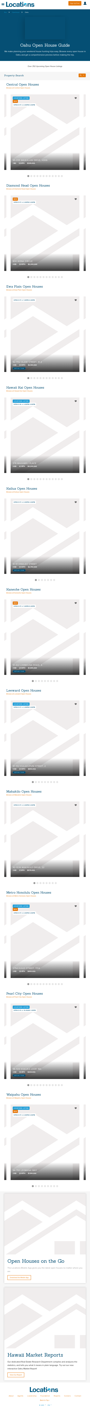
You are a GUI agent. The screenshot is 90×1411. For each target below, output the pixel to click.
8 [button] (50, 176)
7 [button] (47, 176)
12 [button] (62, 176)
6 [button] (44, 176)
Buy (5, 12)
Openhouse (15, 12)
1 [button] (28, 176)
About (11, 1396)
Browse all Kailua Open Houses (17, 492)
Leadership (32, 1396)
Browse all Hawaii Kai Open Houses (19, 391)
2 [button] (31, 176)
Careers (67, 1396)
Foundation (45, 1396)
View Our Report (16, 1375)
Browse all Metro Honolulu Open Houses (21, 896)
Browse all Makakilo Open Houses (19, 795)
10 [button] (56, 176)
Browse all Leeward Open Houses (18, 694)
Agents (20, 1396)
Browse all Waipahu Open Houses (18, 1098)
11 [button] (59, 176)
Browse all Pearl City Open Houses (19, 997)
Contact (78, 1396)
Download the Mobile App (19, 1278)
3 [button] (34, 176)
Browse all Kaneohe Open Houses (18, 593)
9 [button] (53, 176)
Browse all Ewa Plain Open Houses (19, 290)
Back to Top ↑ (45, 1400)
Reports (57, 1396)
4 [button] (37, 176)
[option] (45, 132)
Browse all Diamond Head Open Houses (21, 189)
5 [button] (40, 176)
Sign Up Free (75, 3)
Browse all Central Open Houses (18, 88)
